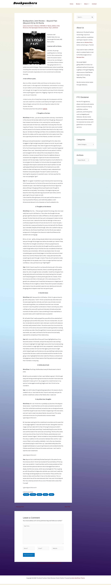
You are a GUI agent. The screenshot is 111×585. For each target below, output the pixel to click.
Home (72, 4)
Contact (94, 4)
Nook (39, 494)
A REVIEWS (43, 26)
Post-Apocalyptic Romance (36, 27)
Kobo (51, 494)
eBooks (54, 26)
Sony (45, 494)
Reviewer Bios (80, 57)
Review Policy (88, 42)
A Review (36, 26)
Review (79, 3)
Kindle (26, 494)
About (87, 3)
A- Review (49, 26)
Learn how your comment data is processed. (49, 564)
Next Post (68, 506)
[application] (81, 3)
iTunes (33, 494)
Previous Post (19, 506)
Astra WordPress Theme (78, 579)
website (45, 109)
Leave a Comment (28, 26)
